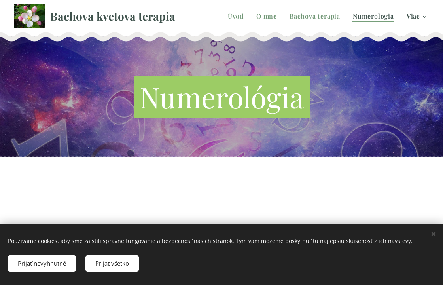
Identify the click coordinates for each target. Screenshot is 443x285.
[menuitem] (238, 16)
